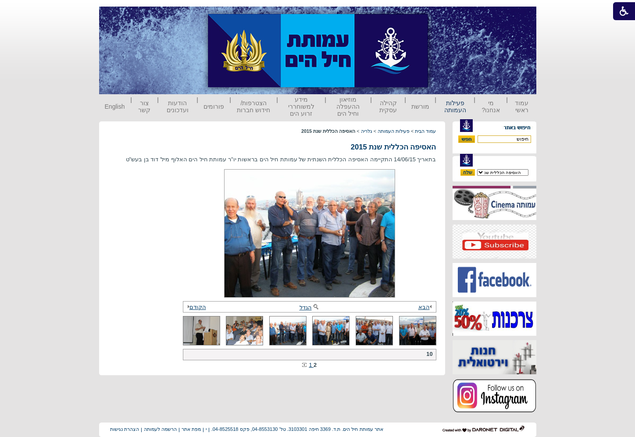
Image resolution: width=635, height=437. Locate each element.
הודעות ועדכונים (178, 106)
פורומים (213, 106)
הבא (426, 307)
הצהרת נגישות (124, 429)
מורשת (420, 106)
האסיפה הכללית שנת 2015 (393, 147)
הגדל (310, 307)
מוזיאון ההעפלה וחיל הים (348, 106)
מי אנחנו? (491, 106)
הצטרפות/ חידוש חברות (253, 106)
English (115, 106)
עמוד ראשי (521, 106)
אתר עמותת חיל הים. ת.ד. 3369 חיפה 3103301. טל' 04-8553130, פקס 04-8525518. (297, 429)
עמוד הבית (425, 131)
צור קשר (144, 106)
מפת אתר (191, 429)
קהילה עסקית (388, 106)
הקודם (195, 307)
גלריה (366, 131)
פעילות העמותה (455, 106)
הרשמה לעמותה (160, 429)
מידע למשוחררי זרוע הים (301, 106)
